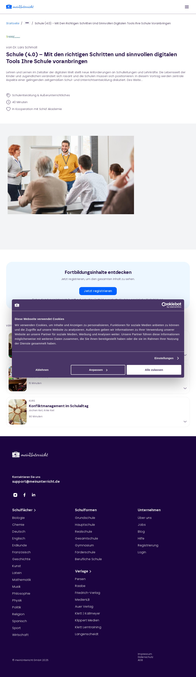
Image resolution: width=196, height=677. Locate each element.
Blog (141, 531)
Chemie (18, 524)
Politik (16, 607)
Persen (80, 579)
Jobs (142, 524)
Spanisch (19, 621)
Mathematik (21, 580)
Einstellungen (164, 358)
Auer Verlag (84, 606)
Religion (18, 614)
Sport (16, 628)
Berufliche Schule (88, 559)
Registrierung (148, 545)
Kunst (16, 566)
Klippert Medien (87, 620)
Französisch (21, 552)
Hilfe (141, 538)
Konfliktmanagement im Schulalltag (58, 406)
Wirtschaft (20, 635)
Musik (16, 586)
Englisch (18, 538)
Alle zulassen (154, 369)
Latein (17, 573)
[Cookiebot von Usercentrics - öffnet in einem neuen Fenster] (164, 305)
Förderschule (85, 552)
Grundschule (85, 518)
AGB (140, 660)
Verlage (84, 571)
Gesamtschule (86, 538)
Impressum (145, 654)
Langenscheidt (87, 634)
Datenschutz (145, 657)
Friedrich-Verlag (87, 593)
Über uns (145, 518)
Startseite (13, 23)
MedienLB (82, 599)
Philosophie (21, 593)
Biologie (18, 518)
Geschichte (21, 559)
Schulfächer (24, 510)
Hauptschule (85, 524)
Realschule (83, 531)
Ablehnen (41, 369)
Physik (17, 600)
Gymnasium (84, 545)
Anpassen (98, 369)
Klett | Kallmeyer (87, 613)
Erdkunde (19, 545)
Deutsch (18, 531)
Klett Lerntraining (88, 627)
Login (142, 552)
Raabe (80, 586)
